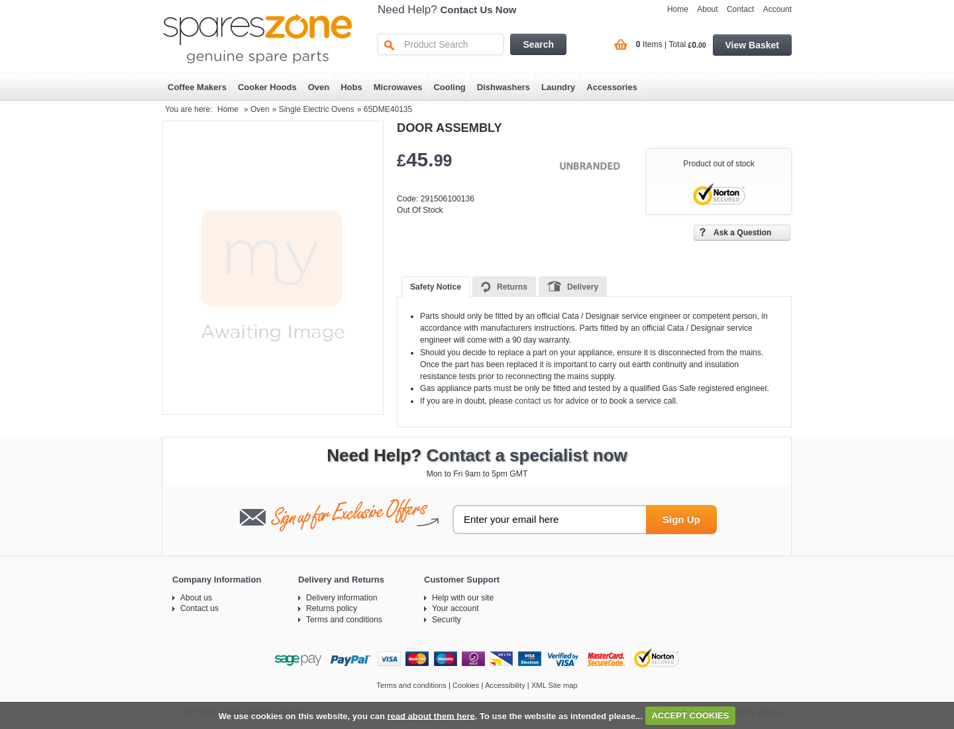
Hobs (351, 87)
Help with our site (463, 597)
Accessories (611, 87)
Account (777, 9)
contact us (533, 401)
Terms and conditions (344, 619)
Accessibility (505, 685)
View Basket (752, 45)
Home (677, 9)
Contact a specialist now (526, 455)
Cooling (449, 87)
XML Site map (554, 685)
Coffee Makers (197, 87)
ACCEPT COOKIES (690, 715)
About (707, 9)
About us (196, 597)
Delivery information (341, 597)
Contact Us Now (479, 9)
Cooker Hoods (267, 87)
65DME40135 (388, 109)
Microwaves (398, 87)
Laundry (558, 87)
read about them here (431, 715)
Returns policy (331, 608)
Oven (319, 87)
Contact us (199, 608)
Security (446, 619)
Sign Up (681, 519)
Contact (740, 9)
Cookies (465, 685)
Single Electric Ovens (316, 109)
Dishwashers (503, 87)
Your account (455, 608)
